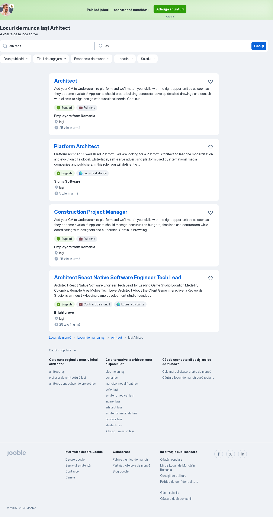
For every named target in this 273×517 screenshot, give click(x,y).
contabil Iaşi (114, 419)
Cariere (70, 477)
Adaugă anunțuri (170, 9)
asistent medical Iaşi (120, 395)
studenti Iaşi (114, 425)
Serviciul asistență (78, 465)
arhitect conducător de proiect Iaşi (72, 383)
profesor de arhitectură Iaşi (67, 377)
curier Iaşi (112, 377)
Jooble (31, 508)
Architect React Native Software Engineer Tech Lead (117, 277)
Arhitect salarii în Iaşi (120, 431)
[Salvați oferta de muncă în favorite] (210, 81)
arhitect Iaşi (57, 371)
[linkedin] (242, 454)
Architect (65, 81)
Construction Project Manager (90, 212)
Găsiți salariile (169, 492)
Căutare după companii (176, 498)
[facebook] (218, 454)
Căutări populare (171, 459)
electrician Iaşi (115, 371)
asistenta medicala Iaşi (121, 413)
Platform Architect (76, 146)
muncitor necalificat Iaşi (122, 383)
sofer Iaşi (112, 389)
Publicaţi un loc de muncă (130, 459)
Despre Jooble (75, 459)
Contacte (72, 471)
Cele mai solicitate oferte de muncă (186, 371)
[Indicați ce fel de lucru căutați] (47, 46)
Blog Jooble (121, 471)
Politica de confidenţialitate (179, 481)
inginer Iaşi (113, 401)
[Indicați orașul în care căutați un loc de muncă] (142, 46)
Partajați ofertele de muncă (131, 465)
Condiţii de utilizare (173, 475)
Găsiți (259, 46)
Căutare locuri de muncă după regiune (188, 377)
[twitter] (230, 454)
